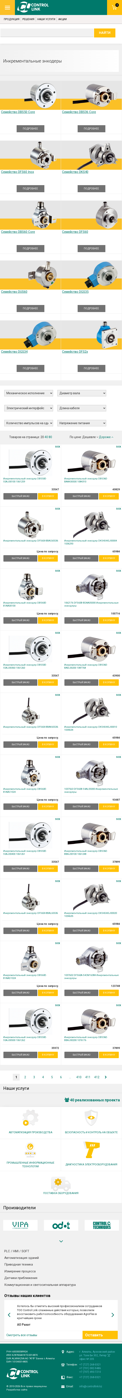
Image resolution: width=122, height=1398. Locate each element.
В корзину (48, 496)
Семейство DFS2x (75, 352)
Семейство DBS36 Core (79, 112)
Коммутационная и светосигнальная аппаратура (40, 1285)
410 (78, 1077)
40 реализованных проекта (92, 1100)
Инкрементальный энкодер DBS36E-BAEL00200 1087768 (85, 666)
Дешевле (90, 437)
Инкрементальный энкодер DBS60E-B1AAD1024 (24, 977)
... (70, 1077)
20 (42, 437)
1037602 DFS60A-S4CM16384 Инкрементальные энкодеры (91, 977)
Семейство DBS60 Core (18, 232)
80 (50, 437)
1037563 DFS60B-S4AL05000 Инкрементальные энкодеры (91, 790)
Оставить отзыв (94, 1338)
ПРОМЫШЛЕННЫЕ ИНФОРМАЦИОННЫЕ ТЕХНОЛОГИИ (30, 1164)
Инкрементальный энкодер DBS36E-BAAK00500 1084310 (85, 480)
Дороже (106, 437)
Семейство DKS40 (75, 172)
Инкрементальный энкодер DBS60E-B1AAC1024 (24, 790)
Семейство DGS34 (14, 352)
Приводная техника (18, 1264)
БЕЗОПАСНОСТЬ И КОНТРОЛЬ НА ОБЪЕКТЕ (91, 1132)
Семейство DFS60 (75, 232)
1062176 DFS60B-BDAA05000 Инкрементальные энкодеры (91, 604)
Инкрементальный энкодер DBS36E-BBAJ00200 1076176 (85, 1039)
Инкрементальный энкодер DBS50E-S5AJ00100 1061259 (24, 480)
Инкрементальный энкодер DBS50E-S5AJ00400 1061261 (24, 852)
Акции (62, 19)
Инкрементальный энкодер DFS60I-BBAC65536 (30, 540)
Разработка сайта (16, 1389)
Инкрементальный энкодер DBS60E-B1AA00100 (24, 604)
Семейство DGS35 (75, 292)
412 (96, 1077)
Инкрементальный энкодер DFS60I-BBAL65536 (30, 913)
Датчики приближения (20, 1278)
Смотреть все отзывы (21, 1335)
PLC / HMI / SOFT (16, 1251)
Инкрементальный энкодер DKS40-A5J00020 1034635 (90, 915)
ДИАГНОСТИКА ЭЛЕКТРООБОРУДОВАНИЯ (91, 1164)
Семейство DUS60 (14, 292)
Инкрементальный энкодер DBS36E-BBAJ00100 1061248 (85, 852)
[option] (20, 1225)
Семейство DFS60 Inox (17, 172)
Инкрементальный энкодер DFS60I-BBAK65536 (30, 727)
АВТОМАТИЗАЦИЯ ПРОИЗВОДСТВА (30, 1132)
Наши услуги (46, 19)
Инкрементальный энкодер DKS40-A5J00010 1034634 (90, 728)
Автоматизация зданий (21, 1258)
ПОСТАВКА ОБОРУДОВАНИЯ (60, 1193)
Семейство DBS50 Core (18, 112)
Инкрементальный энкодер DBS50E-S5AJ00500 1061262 (24, 1039)
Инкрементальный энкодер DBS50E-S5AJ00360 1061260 (24, 666)
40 (46, 437)
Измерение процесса (20, 1271)
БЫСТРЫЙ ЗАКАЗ (20, 496)
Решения (28, 19)
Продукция (11, 19)
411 (87, 1077)
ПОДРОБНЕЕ (30, 128)
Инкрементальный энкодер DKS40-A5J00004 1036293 (90, 542)
